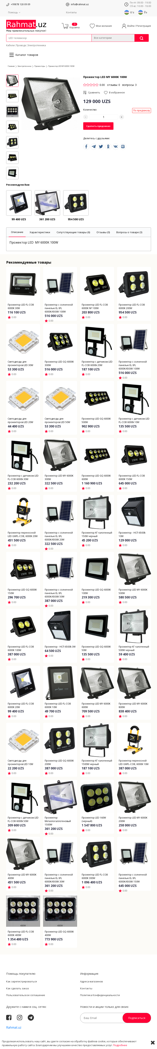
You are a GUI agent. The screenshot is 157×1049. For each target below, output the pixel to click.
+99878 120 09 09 (20, 4)
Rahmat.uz (13, 1027)
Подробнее (120, 1045)
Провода (21, 45)
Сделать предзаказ (98, 126)
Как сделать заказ (17, 988)
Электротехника (36, 45)
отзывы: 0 (113, 85)
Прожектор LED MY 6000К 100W (61, 66)
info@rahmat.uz (80, 4)
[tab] (17, 232)
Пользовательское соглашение (25, 995)
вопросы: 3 (129, 85)
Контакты (71, 12)
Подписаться (136, 1018)
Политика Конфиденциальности (100, 995)
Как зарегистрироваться (21, 981)
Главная (11, 66)
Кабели (10, 45)
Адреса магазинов (91, 981)
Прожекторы (39, 66)
